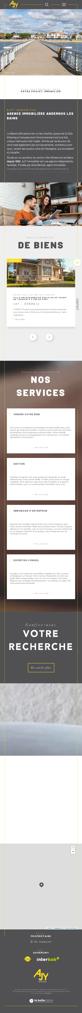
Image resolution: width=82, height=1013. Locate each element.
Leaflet (49, 928)
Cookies (48, 993)
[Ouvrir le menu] (64, 4)
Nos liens (65, 991)
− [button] (73, 852)
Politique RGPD (37, 993)
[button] (49, 337)
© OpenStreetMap (69, 928)
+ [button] (73, 847)
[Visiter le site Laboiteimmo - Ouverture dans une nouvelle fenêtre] (41, 1004)
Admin (57, 991)
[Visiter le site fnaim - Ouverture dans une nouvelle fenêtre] (27, 959)
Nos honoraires (19, 991)
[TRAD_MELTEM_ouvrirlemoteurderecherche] (47, 4)
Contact (77, 304)
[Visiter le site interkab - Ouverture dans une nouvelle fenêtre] (48, 959)
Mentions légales (46, 991)
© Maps (57, 928)
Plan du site (32, 991)
